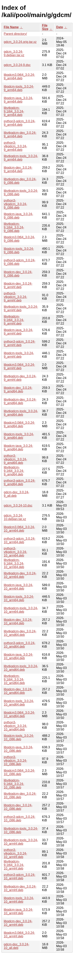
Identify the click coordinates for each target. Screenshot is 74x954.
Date (59, 27)
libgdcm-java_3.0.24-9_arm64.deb (18, 99)
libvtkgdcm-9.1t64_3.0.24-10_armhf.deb (14, 865)
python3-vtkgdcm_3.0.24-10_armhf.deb (15, 853)
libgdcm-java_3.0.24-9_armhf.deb (18, 331)
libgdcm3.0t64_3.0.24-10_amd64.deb (19, 714)
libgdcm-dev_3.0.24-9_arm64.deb (18, 169)
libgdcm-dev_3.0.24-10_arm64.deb (18, 621)
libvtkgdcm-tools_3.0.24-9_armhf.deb (21, 308)
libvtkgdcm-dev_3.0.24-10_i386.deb (20, 795)
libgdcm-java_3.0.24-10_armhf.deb (18, 911)
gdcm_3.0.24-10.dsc (18, 505)
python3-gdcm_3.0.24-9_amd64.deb (19, 482)
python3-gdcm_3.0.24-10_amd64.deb (19, 644)
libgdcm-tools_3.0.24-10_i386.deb (19, 737)
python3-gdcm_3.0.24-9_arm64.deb (19, 122)
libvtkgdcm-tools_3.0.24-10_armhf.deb (21, 841)
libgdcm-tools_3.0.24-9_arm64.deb (19, 88)
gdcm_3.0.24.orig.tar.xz (20, 41)
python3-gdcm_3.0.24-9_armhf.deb (19, 343)
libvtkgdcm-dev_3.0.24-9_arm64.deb (20, 134)
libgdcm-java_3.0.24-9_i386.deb (18, 215)
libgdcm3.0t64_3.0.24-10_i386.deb (19, 772)
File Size (45, 27)
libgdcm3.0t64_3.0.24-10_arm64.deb (19, 528)
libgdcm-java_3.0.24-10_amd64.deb (18, 656)
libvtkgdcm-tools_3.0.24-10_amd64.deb (21, 667)
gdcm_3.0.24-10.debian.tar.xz (15, 517)
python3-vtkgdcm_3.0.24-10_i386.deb (15, 760)
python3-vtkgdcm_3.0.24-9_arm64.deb (15, 146)
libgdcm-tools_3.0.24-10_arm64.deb (19, 598)
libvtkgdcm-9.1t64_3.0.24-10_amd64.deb (14, 679)
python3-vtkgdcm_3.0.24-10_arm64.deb (15, 552)
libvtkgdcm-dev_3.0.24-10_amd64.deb (20, 633)
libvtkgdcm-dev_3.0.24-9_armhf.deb (20, 378)
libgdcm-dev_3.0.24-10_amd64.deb (18, 691)
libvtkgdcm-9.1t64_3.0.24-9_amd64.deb (14, 471)
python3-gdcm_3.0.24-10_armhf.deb (19, 876)
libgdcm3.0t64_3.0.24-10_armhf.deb (19, 934)
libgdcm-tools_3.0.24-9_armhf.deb (19, 354)
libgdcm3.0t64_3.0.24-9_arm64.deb (19, 76)
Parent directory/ (15, 33)
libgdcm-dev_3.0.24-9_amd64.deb (18, 389)
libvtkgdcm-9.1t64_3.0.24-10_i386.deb (14, 784)
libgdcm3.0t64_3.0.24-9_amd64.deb (19, 424)
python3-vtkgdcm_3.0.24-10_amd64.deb (15, 726)
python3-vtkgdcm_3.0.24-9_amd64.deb (15, 459)
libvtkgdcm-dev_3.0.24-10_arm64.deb (20, 575)
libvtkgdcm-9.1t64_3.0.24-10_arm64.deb (14, 563)
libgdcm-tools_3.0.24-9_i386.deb (19, 250)
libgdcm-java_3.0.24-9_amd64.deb (18, 447)
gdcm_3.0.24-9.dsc (17, 65)
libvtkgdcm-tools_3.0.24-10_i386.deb (21, 830)
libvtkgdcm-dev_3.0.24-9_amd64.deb (20, 401)
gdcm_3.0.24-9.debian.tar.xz (14, 53)
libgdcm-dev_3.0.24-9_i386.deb (18, 273)
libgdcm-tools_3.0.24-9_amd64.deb (19, 436)
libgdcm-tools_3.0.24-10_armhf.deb (19, 899)
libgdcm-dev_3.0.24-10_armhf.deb (18, 923)
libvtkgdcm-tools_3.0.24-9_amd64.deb (21, 412)
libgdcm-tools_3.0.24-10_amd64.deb (19, 702)
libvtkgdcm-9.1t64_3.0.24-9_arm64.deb (14, 111)
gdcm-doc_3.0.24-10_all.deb (16, 946)
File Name (11, 27)
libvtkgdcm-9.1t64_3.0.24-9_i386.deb (14, 227)
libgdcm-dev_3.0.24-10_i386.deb (18, 807)
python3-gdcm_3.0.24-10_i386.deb (19, 818)
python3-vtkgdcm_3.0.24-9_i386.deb (15, 204)
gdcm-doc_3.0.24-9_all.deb (16, 494)
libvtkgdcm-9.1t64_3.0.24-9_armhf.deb (14, 320)
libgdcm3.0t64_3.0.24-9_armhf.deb (19, 366)
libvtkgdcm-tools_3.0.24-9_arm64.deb (21, 157)
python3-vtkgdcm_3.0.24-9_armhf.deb (15, 297)
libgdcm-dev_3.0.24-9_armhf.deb (18, 285)
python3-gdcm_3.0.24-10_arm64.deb (19, 540)
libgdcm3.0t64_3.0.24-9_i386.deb (19, 238)
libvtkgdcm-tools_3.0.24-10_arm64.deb (21, 609)
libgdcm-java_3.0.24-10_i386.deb (18, 749)
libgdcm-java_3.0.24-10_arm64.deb (18, 586)
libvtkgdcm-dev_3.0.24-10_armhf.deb (20, 888)
